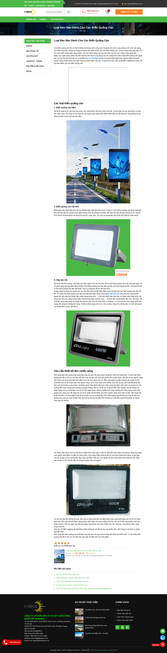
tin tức (83, 31)
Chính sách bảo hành (125, 620)
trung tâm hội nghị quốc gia (95, 617)
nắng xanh (113, 650)
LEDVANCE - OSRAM (34, 61)
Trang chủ (31, 19)
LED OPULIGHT (58, 19)
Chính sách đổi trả (124, 613)
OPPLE (29, 71)
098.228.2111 (93, 12)
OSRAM (43, 19)
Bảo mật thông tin (123, 610)
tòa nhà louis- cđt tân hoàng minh (97, 610)
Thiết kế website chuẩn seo (99, 650)
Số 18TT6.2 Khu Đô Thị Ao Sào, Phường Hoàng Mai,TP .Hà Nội (97, 4)
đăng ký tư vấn (129, 12)
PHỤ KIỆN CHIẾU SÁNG (35, 66)
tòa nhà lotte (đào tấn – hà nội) (96, 633)
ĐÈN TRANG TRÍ (32, 51)
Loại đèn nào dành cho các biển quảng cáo (81, 40)
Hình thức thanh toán (125, 617)
